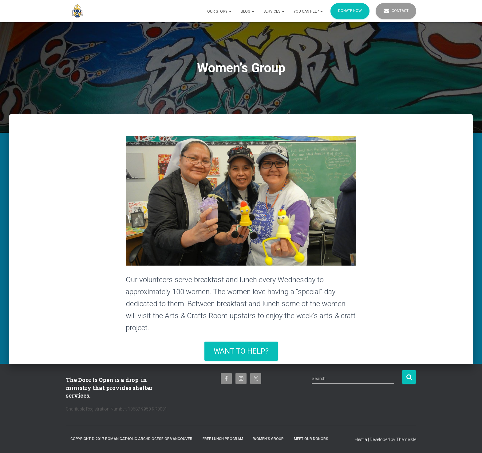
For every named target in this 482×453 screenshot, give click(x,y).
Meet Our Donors (311, 439)
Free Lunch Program (223, 439)
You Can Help (308, 11)
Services (273, 11)
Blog (247, 11)
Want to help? (241, 351)
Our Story (219, 11)
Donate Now (350, 11)
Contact (396, 11)
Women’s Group (268, 439)
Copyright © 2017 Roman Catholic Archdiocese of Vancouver (131, 439)
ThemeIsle (406, 439)
